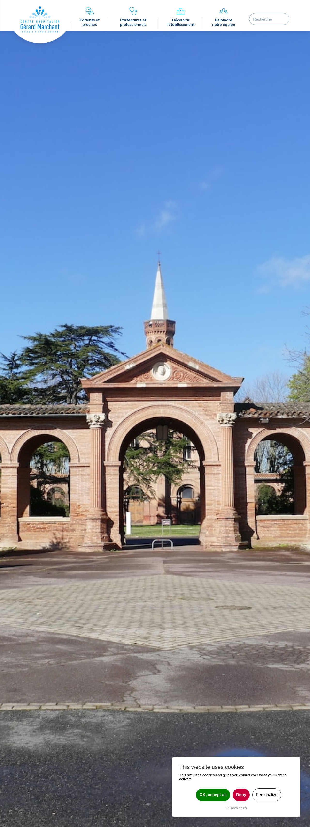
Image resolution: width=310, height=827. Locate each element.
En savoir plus (236, 808)
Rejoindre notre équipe (223, 22)
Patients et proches (90, 22)
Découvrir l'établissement (180, 22)
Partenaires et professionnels (133, 22)
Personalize (267, 794)
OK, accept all (212, 794)
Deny (241, 794)
